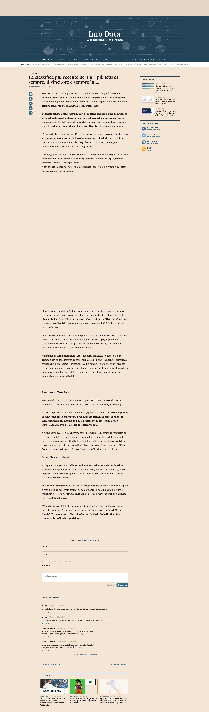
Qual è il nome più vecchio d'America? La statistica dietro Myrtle (166, 101)
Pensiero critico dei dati (155, 64)
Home (43, 60)
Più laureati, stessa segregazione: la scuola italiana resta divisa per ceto (165, 89)
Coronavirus (59, 64)
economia (73, 60)
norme (95, 60)
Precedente (51, 664)
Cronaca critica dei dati (78, 64)
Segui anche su (150, 123)
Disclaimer (111, 585)
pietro (44, 606)
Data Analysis (97, 64)
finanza (84, 60)
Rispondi (45, 612)
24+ (51, 60)
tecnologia (137, 60)
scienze (116, 60)
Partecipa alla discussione (85, 540)
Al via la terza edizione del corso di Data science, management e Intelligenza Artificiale (52, 701)
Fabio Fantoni (35, 86)
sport (125, 60)
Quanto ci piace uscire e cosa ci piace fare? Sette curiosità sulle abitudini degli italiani (113, 700)
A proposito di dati (42, 64)
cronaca (61, 60)
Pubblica (122, 585)
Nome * (45, 546)
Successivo (119, 664)
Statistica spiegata (178, 64)
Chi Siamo (150, 60)
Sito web (46, 565)
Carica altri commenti (85, 655)
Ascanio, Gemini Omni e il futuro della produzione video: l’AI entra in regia (166, 113)
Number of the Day (133, 64)
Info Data (104, 34)
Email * (45, 554)
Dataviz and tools (114, 64)
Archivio (162, 60)
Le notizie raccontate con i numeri (105, 39)
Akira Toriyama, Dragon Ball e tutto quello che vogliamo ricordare (83, 700)
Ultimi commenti (85, 598)
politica (105, 60)
